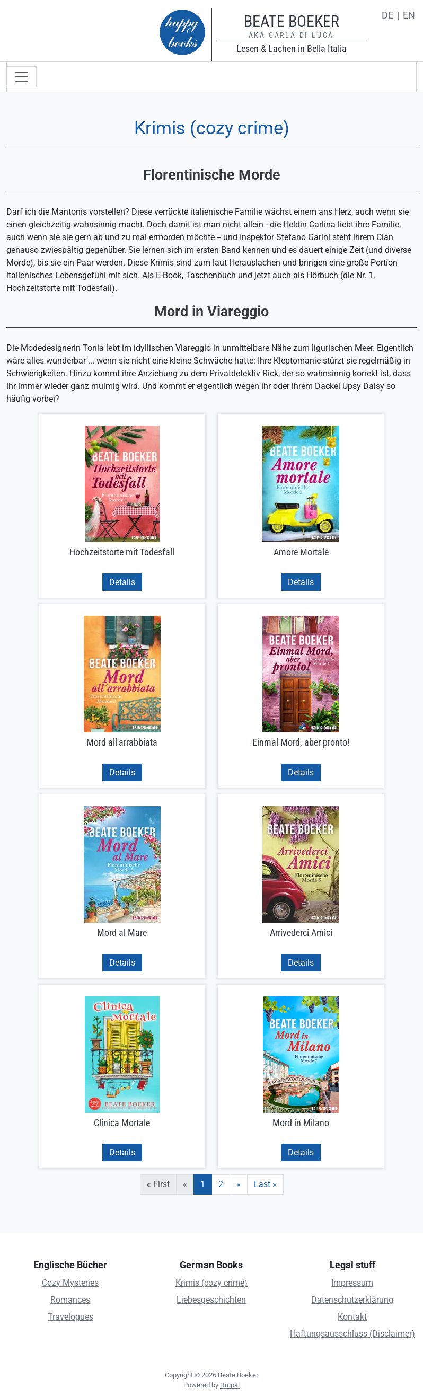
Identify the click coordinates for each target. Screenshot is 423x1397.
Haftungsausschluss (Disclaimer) (352, 1334)
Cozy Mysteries (70, 1283)
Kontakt (352, 1317)
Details (122, 582)
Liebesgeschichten (211, 1300)
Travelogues (70, 1317)
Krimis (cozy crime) (211, 1283)
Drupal (230, 1385)
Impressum (352, 1283)
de (387, 15)
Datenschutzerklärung (352, 1300)
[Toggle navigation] (22, 76)
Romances (70, 1300)
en (409, 15)
